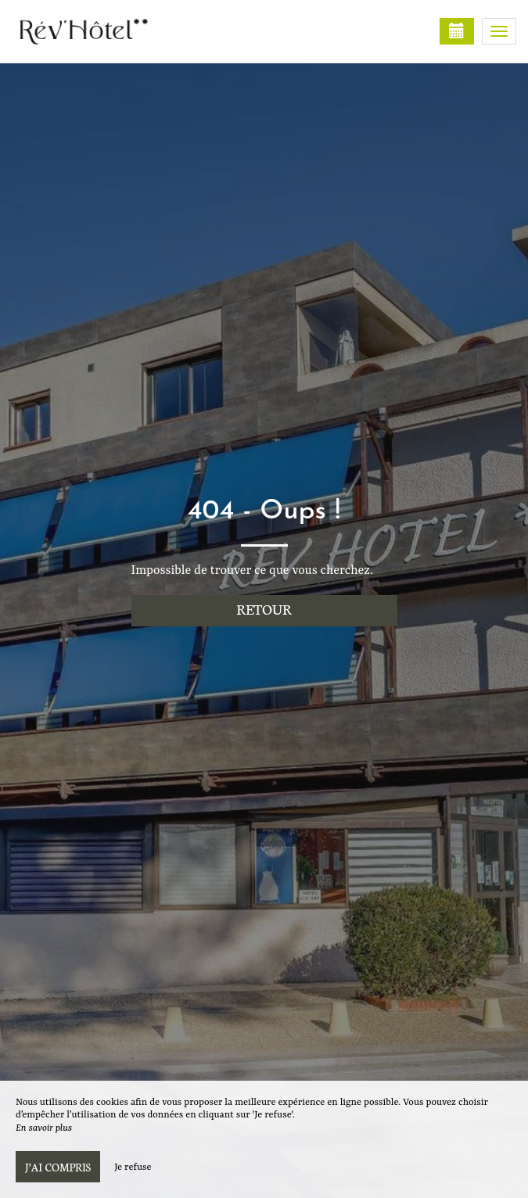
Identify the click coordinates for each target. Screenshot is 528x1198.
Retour (264, 609)
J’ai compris (58, 1167)
